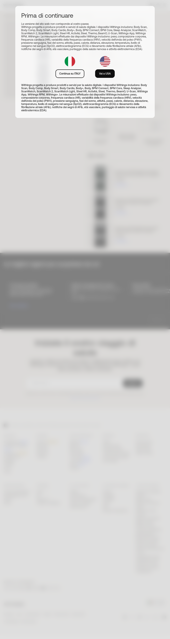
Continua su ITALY (70, 73)
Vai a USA (105, 73)
